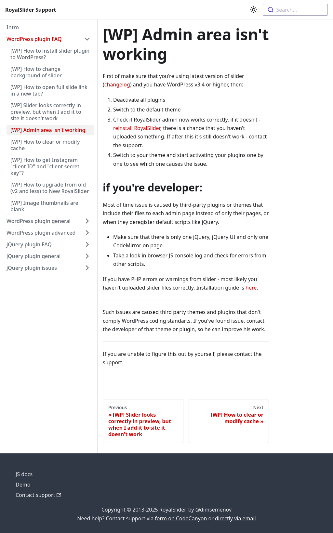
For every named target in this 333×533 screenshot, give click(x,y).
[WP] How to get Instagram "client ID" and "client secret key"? (44, 166)
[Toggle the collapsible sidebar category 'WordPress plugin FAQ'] (87, 39)
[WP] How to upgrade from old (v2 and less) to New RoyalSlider (49, 188)
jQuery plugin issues (32, 267)
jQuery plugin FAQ (29, 244)
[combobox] (295, 10)
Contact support (38, 495)
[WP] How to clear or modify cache (45, 145)
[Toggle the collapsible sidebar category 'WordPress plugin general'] (87, 221)
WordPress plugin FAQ (34, 39)
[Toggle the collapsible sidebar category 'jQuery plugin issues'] (87, 268)
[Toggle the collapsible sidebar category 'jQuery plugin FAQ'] (87, 244)
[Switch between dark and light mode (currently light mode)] (253, 10)
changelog (117, 84)
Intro (13, 27)
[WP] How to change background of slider (36, 72)
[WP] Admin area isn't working (47, 130)
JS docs (24, 474)
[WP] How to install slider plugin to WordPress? (49, 54)
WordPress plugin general (39, 221)
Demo (23, 484)
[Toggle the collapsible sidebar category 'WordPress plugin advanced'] (87, 233)
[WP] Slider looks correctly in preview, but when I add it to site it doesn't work (45, 112)
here (251, 287)
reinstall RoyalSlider (136, 128)
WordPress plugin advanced (41, 232)
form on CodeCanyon (181, 518)
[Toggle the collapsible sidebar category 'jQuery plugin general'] (87, 256)
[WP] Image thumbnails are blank (44, 206)
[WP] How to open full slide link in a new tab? (48, 90)
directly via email (235, 518)
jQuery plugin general (33, 256)
